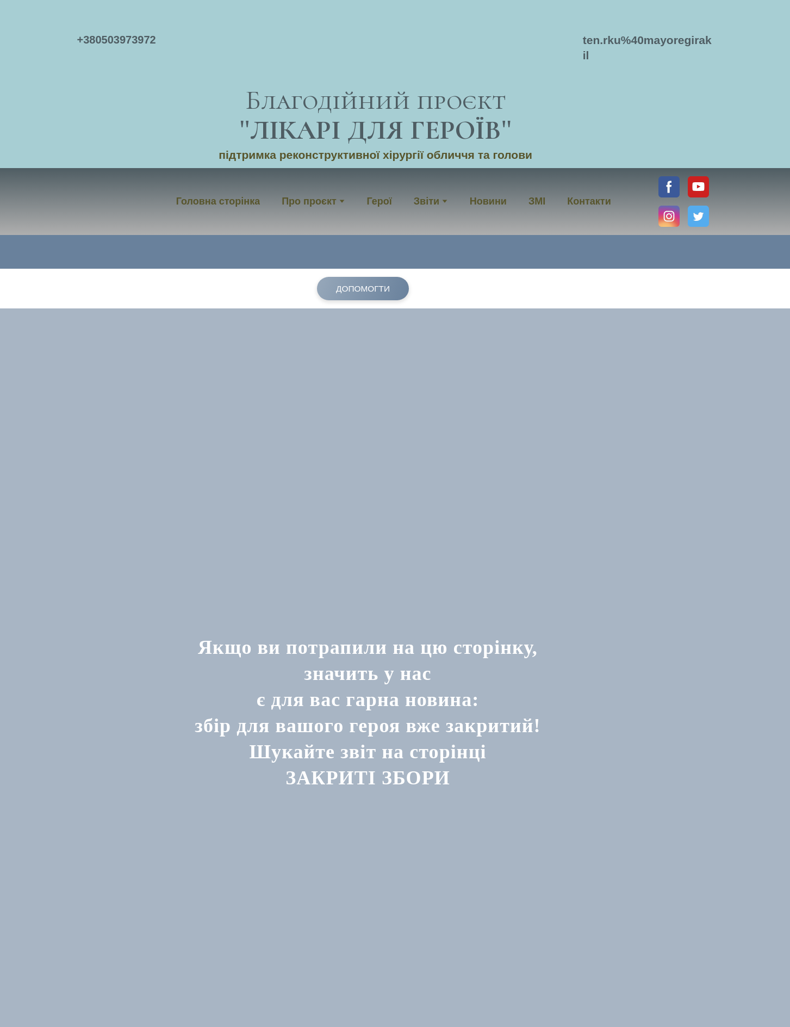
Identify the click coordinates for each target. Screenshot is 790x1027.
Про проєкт (309, 201)
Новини (488, 201)
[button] (669, 186)
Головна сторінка (218, 201)
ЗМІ (536, 201)
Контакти (589, 201)
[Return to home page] (375, 43)
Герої (378, 201)
